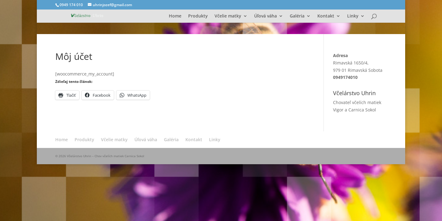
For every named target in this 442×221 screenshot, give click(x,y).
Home (175, 16)
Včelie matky (228, 16)
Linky (353, 16)
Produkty (198, 16)
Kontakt (325, 16)
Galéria (297, 16)
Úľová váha (265, 16)
